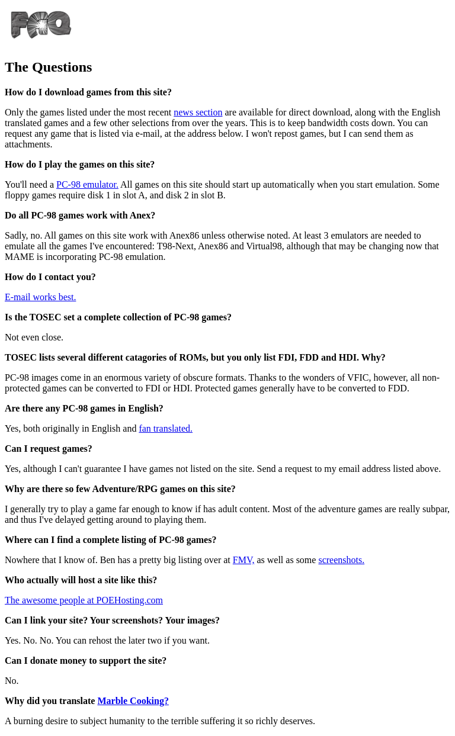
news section (198, 112)
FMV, (244, 560)
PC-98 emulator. (87, 184)
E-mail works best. (40, 297)
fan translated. (166, 428)
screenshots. (341, 560)
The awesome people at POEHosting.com (84, 600)
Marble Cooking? (132, 701)
